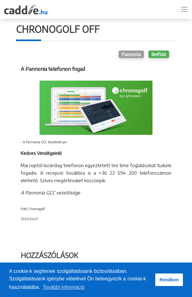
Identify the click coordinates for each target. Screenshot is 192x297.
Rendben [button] (169, 279)
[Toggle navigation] (184, 9)
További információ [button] (63, 287)
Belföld (159, 54)
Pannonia (131, 54)
